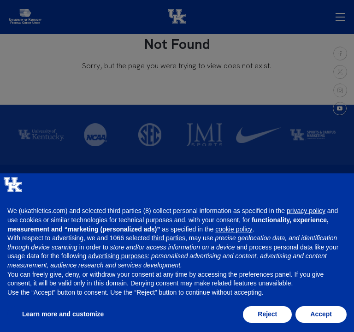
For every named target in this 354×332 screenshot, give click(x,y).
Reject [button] (267, 314)
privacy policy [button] (306, 210)
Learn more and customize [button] (63, 314)
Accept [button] (321, 314)
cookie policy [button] (233, 229)
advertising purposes (118, 256)
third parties (168, 238)
